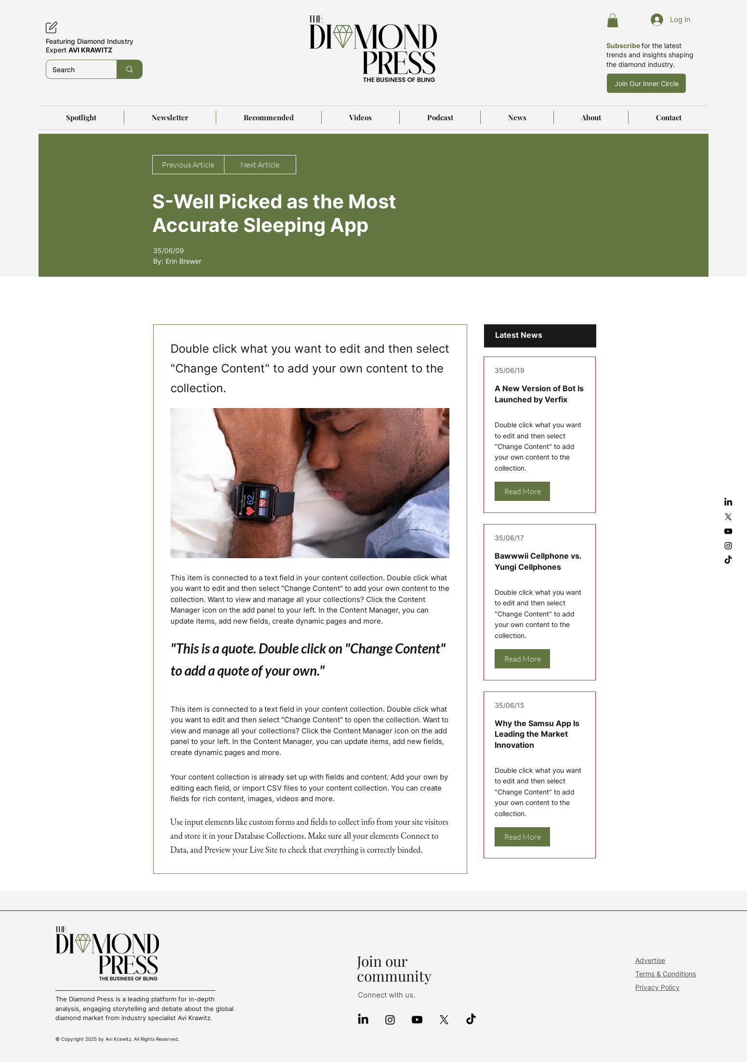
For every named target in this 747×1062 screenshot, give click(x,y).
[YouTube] (728, 531)
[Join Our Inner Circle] (646, 83)
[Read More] (522, 491)
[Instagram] (728, 545)
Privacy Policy (657, 987)
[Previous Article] (188, 164)
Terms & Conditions (665, 974)
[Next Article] (260, 164)
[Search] (74, 69)
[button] (612, 20)
